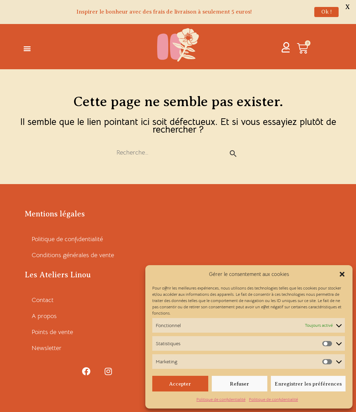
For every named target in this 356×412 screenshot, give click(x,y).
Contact (43, 300)
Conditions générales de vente (73, 255)
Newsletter (47, 348)
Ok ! (326, 12)
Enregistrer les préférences (308, 384)
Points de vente (52, 332)
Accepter (180, 384)
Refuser (239, 384)
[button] (342, 274)
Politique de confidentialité (220, 399)
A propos (44, 316)
